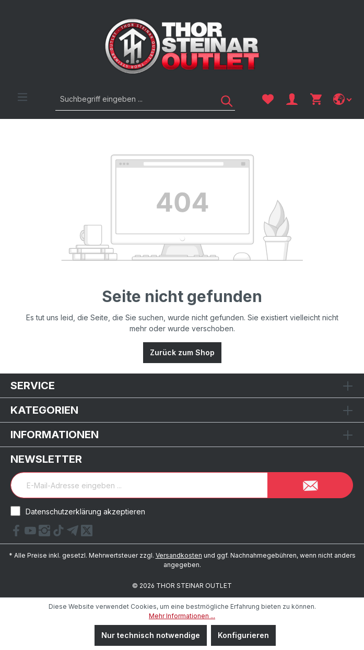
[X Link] (86, 533)
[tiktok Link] (60, 533)
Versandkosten (179, 555)
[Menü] (22, 97)
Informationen (54, 434)
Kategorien (44, 410)
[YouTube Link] (32, 533)
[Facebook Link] (17, 533)
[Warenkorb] (316, 99)
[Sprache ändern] (343, 99)
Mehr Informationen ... (182, 616)
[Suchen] (223, 99)
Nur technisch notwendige (150, 635)
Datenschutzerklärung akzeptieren (85, 511)
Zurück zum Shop (182, 352)
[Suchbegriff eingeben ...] (133, 99)
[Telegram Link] (74, 533)
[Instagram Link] (46, 533)
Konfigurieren (243, 635)
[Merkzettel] (268, 99)
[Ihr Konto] (292, 99)
